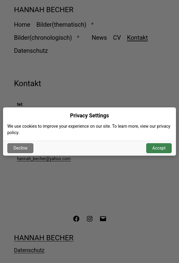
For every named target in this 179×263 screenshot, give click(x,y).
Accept (159, 148)
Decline (20, 148)
